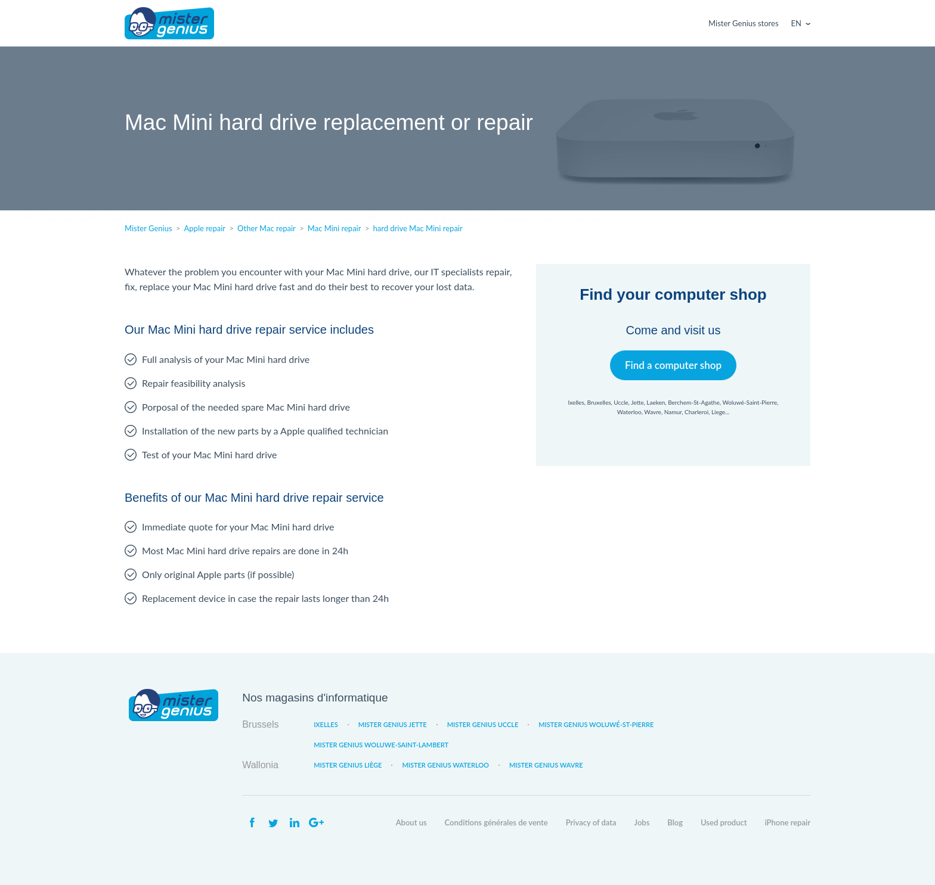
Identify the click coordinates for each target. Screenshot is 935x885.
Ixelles (326, 724)
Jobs (642, 822)
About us (411, 822)
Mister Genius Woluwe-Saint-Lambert (381, 745)
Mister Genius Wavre (546, 765)
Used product (724, 822)
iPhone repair (787, 822)
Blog (675, 822)
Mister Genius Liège (348, 765)
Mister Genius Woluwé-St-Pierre (596, 724)
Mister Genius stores (743, 23)
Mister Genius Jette (392, 724)
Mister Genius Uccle (483, 724)
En (796, 23)
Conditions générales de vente (496, 822)
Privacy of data (591, 822)
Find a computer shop (673, 365)
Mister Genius (169, 23)
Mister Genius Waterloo (445, 765)
